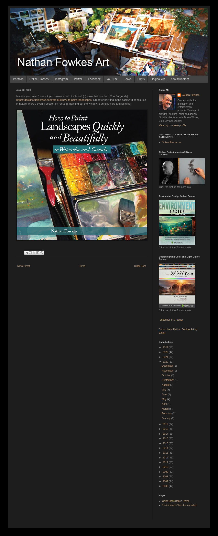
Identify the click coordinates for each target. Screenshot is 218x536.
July (164, 389)
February (167, 413)
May (164, 399)
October (166, 375)
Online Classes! (39, 79)
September (168, 380)
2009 (166, 471)
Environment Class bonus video (179, 505)
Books (128, 79)
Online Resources (171, 142)
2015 (166, 443)
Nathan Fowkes (190, 95)
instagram (61, 79)
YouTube (112, 79)
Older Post (140, 266)
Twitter (78, 79)
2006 (166, 486)
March (165, 408)
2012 (166, 457)
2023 (166, 347)
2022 (166, 352)
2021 (166, 357)
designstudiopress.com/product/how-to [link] (54, 99)
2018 (166, 428)
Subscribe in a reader (171, 319)
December (168, 365)
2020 (166, 361)
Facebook (94, 79)
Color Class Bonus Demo (175, 501)
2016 (166, 438)
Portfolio (18, 79)
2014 (166, 448)
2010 (166, 467)
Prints (141, 79)
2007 (166, 481)
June (165, 394)
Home (82, 266)
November (168, 370)
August (166, 385)
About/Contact (180, 79)
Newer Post (23, 266)
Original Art (158, 79)
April (164, 403)
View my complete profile (172, 125)
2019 (166, 424)
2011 (166, 462)
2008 (166, 476)
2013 (166, 452)
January (166, 418)
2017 (166, 433)
